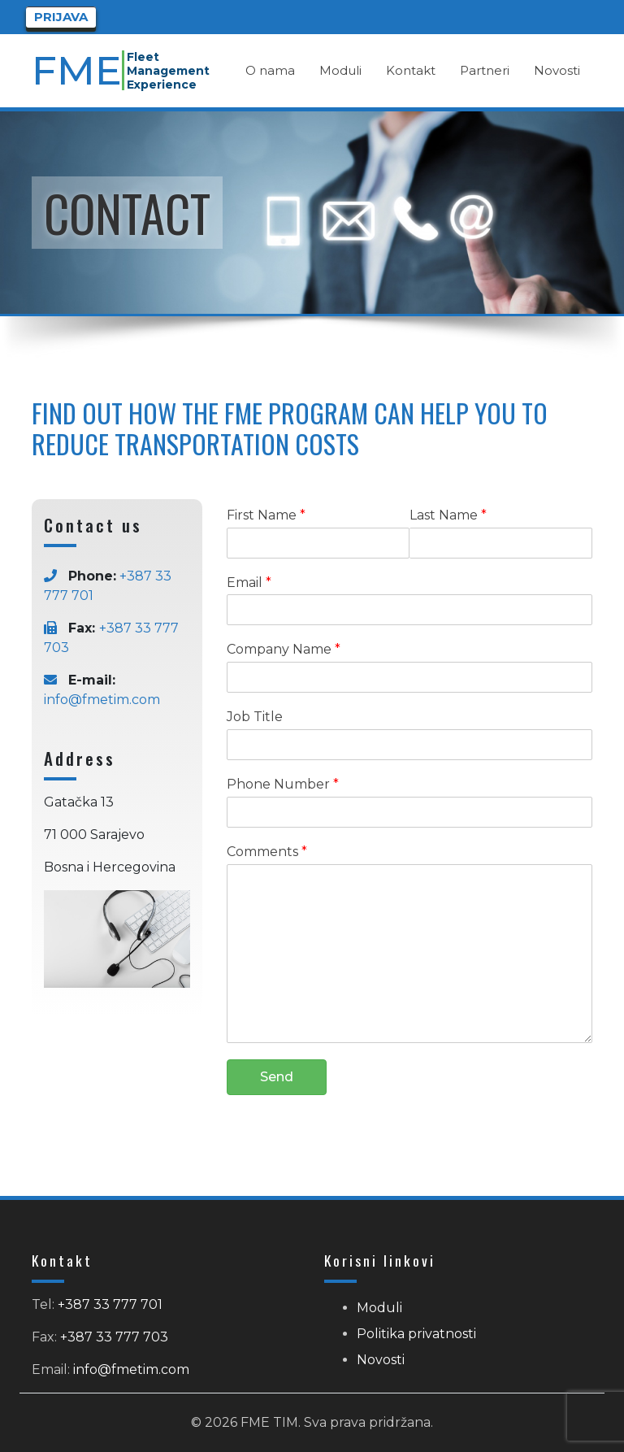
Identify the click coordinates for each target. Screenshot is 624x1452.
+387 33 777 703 (114, 1337)
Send (276, 1077)
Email (249, 582)
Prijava (61, 16)
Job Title (255, 716)
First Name (266, 515)
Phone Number (283, 784)
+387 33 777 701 (110, 1304)
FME (78, 70)
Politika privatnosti (416, 1333)
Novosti (381, 1359)
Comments (267, 851)
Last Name (448, 515)
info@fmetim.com (102, 699)
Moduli (379, 1307)
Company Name (283, 649)
